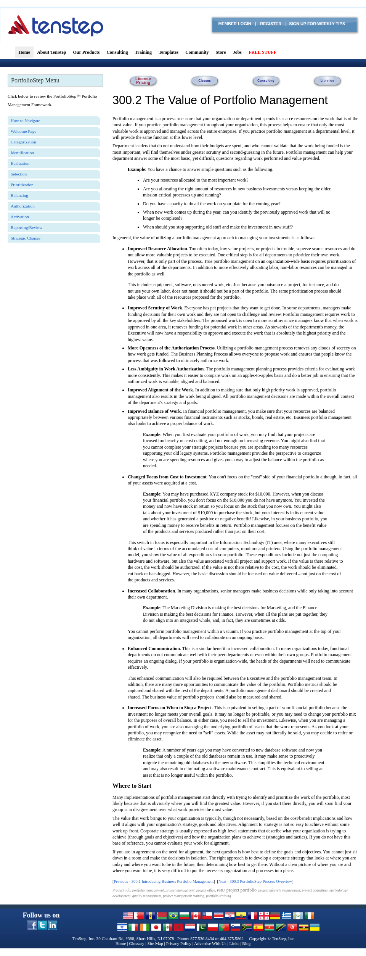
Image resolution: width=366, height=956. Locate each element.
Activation (20, 216)
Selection (19, 174)
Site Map (155, 943)
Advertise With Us (210, 943)
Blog (246, 943)
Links (234, 943)
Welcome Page (23, 131)
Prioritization (22, 184)
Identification (22, 152)
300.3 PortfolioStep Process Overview (261, 881)
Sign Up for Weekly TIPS (317, 23)
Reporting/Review (26, 227)
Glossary (136, 943)
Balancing (19, 195)
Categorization (23, 142)
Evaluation (20, 163)
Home (121, 943)
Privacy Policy (178, 943)
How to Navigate (25, 120)
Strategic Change (25, 238)
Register (270, 23)
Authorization (23, 206)
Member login (234, 23)
